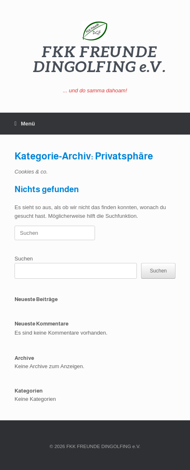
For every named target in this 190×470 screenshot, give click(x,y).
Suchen (24, 258)
